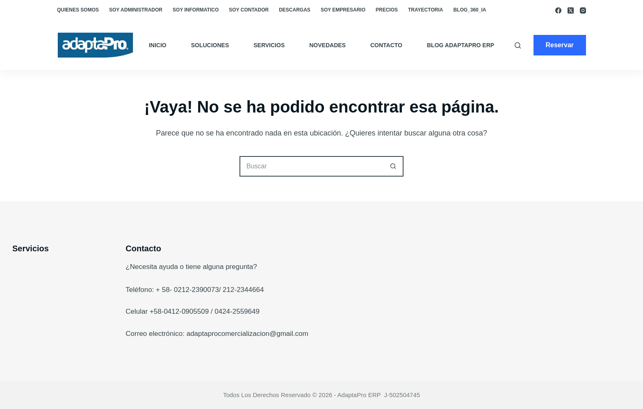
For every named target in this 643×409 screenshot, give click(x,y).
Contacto (386, 45)
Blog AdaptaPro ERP (460, 45)
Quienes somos (78, 10)
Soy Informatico (196, 10)
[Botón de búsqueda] (393, 166)
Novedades (327, 45)
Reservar (560, 44)
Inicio (157, 45)
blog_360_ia (469, 10)
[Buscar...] (311, 166)
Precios (387, 10)
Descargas (294, 10)
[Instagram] (583, 10)
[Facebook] (558, 10)
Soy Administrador (135, 10)
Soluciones (210, 45)
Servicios (269, 45)
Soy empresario (343, 10)
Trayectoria (425, 10)
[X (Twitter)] (571, 10)
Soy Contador (249, 10)
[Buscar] (518, 45)
